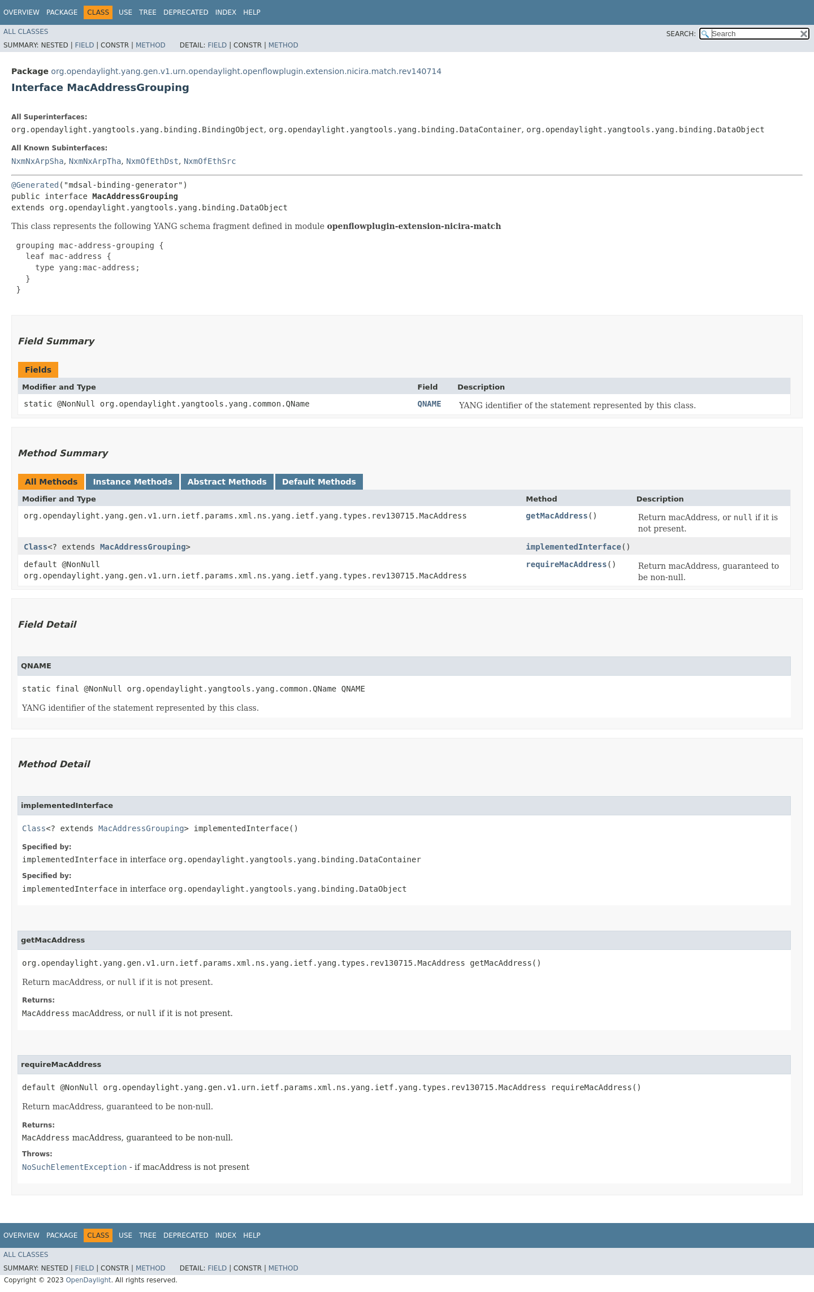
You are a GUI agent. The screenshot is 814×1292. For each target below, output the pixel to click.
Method (151, 45)
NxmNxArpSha (37, 161)
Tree (148, 12)
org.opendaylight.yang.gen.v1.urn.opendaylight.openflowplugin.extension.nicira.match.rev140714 (246, 71)
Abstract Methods (227, 481)
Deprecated (186, 12)
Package (61, 12)
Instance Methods (132, 481)
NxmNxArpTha (95, 161)
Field (84, 45)
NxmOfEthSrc (210, 161)
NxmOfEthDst (152, 161)
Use (125, 12)
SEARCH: (681, 34)
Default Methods (319, 481)
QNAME (429, 403)
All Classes (25, 32)
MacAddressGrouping (143, 546)
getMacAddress (557, 515)
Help (252, 12)
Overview (21, 12)
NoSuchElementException (74, 1167)
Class (35, 546)
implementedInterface (573, 546)
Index (226, 12)
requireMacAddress (566, 564)
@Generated (35, 184)
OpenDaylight (88, 1280)
